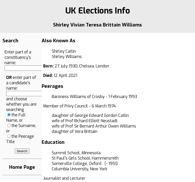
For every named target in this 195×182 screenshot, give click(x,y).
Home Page (22, 167)
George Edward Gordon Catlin (102, 115)
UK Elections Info (97, 10)
